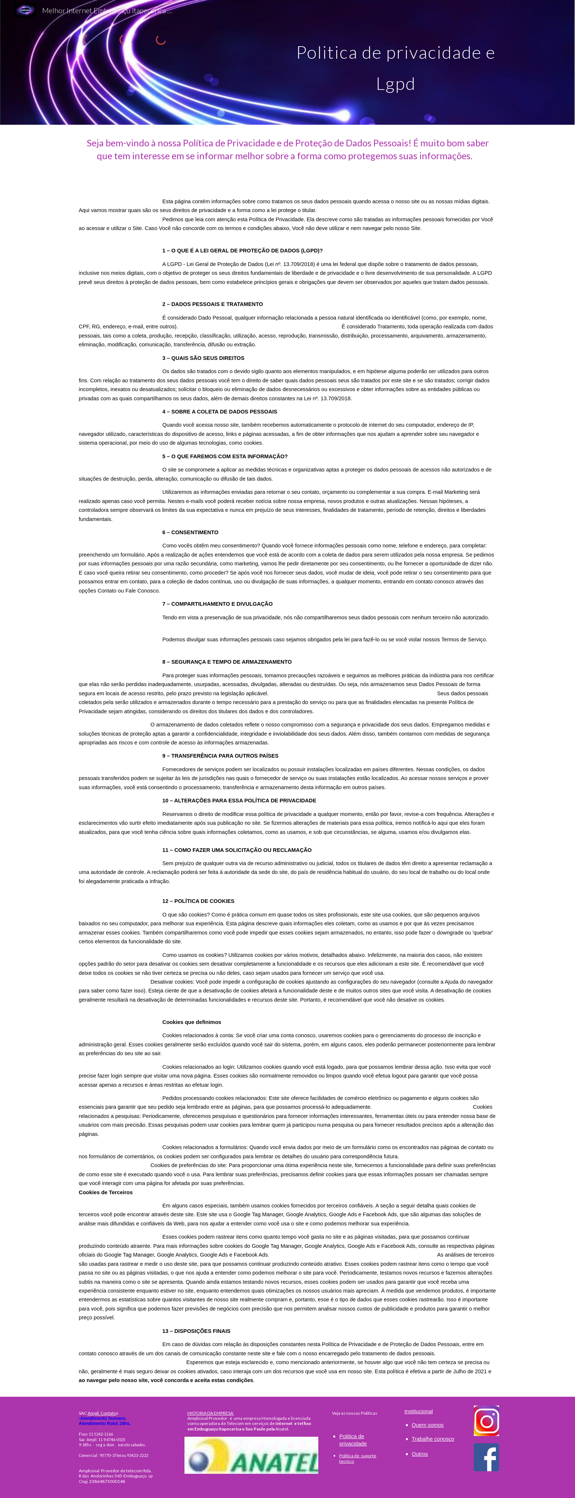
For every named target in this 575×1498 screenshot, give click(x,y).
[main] (396, 62)
